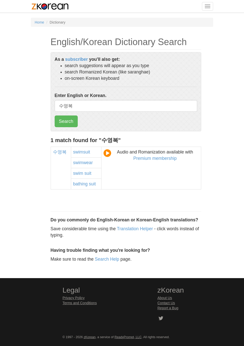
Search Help (107, 259)
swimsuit (81, 152)
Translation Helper (135, 228)
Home (39, 22)
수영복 (60, 152)
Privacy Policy (74, 298)
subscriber (76, 59)
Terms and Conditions (80, 303)
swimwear (83, 162)
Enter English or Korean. (81, 95)
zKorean (90, 337)
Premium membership (155, 158)
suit (88, 173)
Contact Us (166, 303)
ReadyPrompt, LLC (127, 337)
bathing (80, 183)
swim (78, 173)
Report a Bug (167, 308)
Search (66, 121)
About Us (164, 298)
